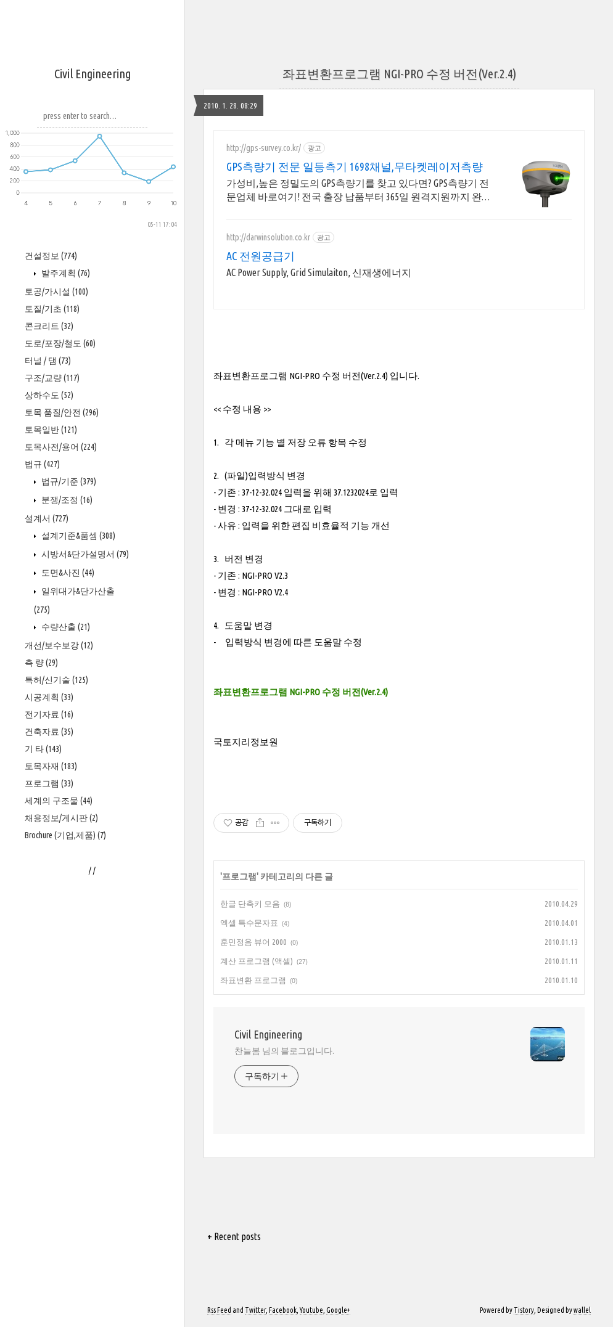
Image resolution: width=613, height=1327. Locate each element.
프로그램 (49, 783)
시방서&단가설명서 (84, 554)
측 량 (41, 663)
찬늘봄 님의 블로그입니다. (284, 1051)
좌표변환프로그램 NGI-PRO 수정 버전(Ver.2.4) (399, 74)
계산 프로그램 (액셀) (256, 961)
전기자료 (49, 714)
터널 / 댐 (48, 360)
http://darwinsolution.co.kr (268, 237)
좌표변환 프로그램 (253, 980)
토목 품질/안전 (62, 412)
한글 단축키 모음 (250, 903)
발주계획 (64, 273)
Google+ (338, 1310)
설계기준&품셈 (77, 536)
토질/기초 (52, 309)
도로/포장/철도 (60, 343)
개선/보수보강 (59, 645)
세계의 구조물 (59, 801)
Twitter (255, 1310)
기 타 (43, 749)
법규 (42, 464)
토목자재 (51, 766)
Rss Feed (219, 1310)
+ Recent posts (234, 1236)
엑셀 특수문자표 (249, 922)
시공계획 (49, 697)
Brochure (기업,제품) (65, 835)
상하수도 (49, 395)
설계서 (46, 518)
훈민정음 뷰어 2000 (253, 941)
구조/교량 (52, 378)
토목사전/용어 (61, 447)
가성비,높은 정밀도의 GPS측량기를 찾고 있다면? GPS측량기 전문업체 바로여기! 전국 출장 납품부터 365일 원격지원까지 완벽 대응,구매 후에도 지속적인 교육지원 (359, 190)
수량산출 (64, 627)
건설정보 (51, 256)
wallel (582, 1310)
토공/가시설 (56, 291)
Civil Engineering (92, 74)
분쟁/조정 (66, 500)
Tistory (524, 1310)
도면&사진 (66, 573)
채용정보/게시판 (61, 818)
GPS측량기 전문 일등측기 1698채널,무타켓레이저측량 (354, 166)
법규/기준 (67, 481)
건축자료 (49, 732)
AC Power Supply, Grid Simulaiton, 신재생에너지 (318, 272)
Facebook (283, 1310)
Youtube (311, 1310)
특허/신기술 (56, 680)
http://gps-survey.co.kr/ (263, 148)
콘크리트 (49, 326)
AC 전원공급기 (260, 256)
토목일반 (51, 430)
